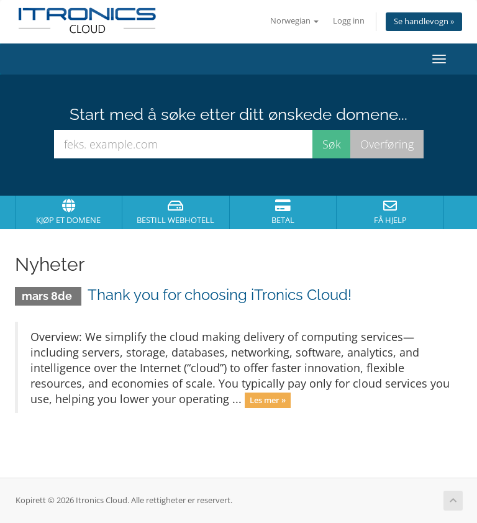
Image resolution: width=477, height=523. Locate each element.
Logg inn (349, 21)
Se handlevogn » (424, 21)
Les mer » (268, 400)
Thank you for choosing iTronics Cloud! (220, 295)
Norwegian (294, 21)
